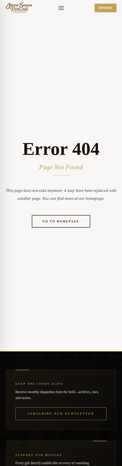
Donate (105, 8)
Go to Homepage (61, 221)
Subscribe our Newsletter (61, 413)
